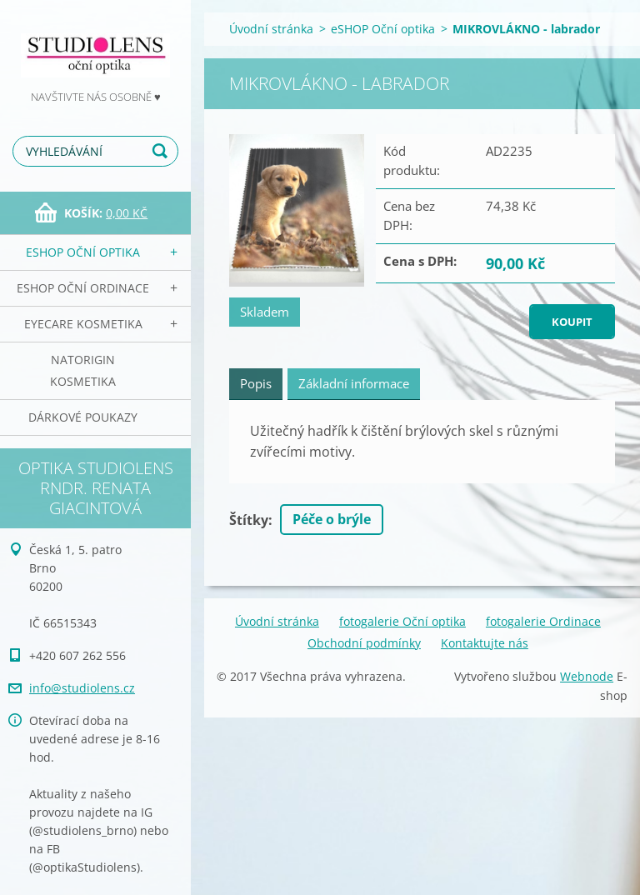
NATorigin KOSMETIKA (83, 370)
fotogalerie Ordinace (543, 621)
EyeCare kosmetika (83, 324)
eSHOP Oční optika (83, 252)
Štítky (248, 520)
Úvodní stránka (271, 29)
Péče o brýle (331, 519)
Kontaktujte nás (484, 643)
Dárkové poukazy (83, 417)
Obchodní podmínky (364, 643)
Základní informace (353, 383)
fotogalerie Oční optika (402, 621)
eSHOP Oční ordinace (83, 288)
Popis (256, 383)
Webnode (586, 676)
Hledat (162, 151)
